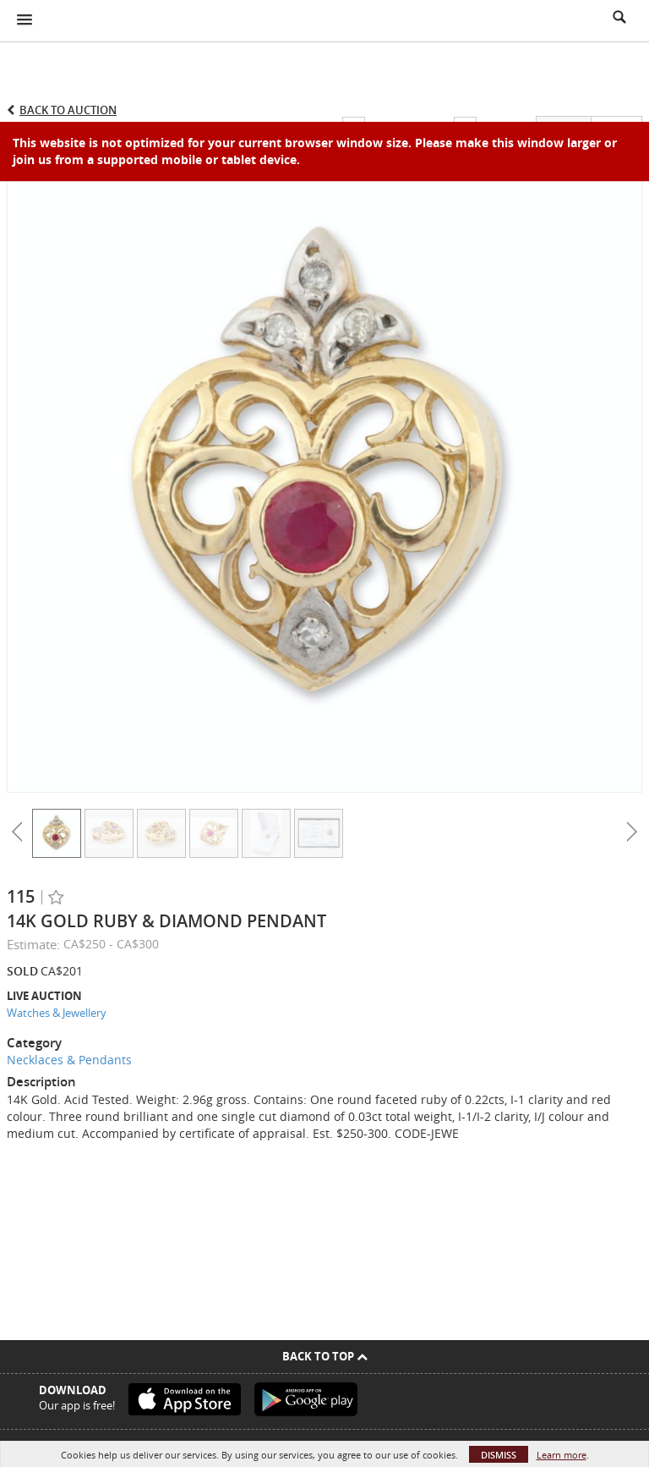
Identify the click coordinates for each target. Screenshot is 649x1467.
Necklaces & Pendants (69, 1060)
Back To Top (325, 1356)
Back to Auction (68, 110)
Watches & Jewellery (56, 1012)
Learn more (561, 1454)
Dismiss (498, 1454)
